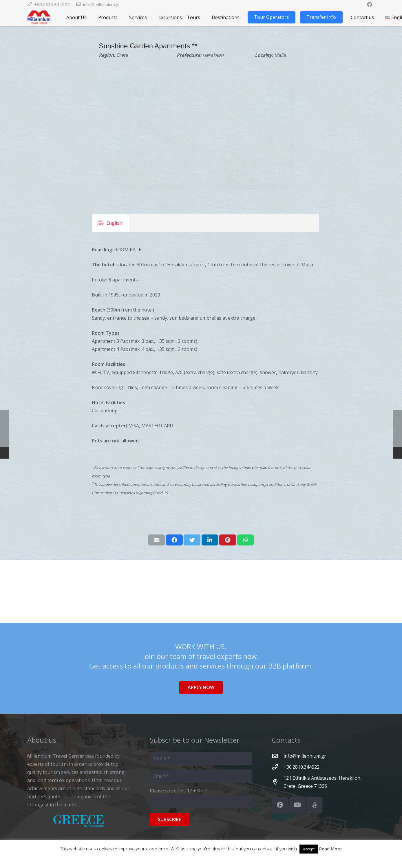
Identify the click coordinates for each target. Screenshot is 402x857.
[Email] (201, 776)
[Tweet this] (192, 539)
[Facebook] (280, 805)
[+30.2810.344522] (278, 767)
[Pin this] (227, 539)
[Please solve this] (201, 801)
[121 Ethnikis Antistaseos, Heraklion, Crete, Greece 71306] (278, 782)
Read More (330, 848)
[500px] (314, 805)
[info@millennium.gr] (278, 756)
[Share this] (174, 539)
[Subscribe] (169, 819)
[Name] (201, 758)
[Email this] (156, 539)
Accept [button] (309, 848)
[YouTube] (297, 805)
